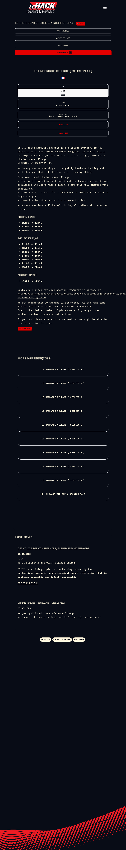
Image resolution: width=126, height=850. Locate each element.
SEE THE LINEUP (28, 583)
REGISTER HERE (25, 328)
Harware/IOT (64, 52)
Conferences (63, 31)
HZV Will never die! (62, 639)
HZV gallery (79, 639)
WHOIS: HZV (45, 639)
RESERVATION (63, 124)
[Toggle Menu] (105, 8)
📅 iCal (80, 23)
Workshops (63, 45)
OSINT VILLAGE (63, 38)
